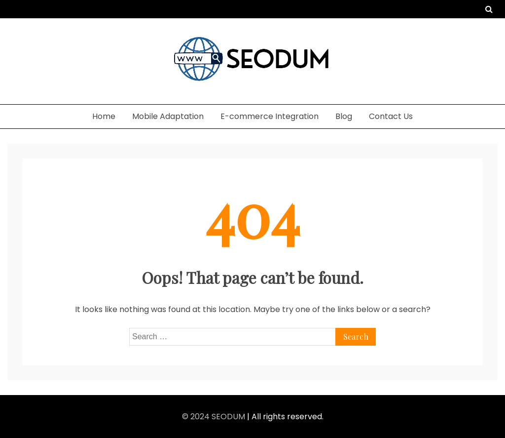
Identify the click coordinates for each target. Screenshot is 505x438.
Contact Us (391, 116)
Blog (343, 116)
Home (103, 116)
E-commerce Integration (269, 116)
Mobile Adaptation (168, 116)
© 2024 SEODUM (214, 416)
